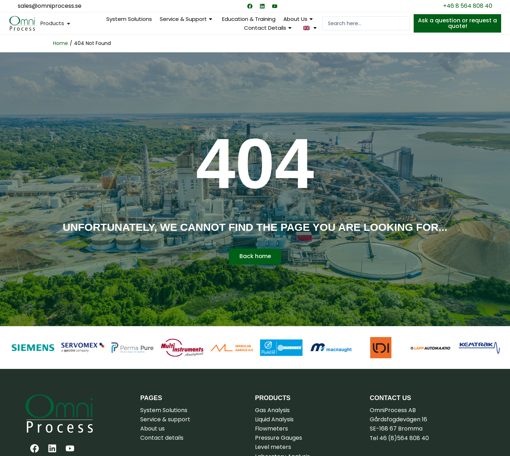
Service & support (187, 19)
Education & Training (249, 19)
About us (299, 19)
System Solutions (129, 19)
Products (273, 397)
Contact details (269, 28)
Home (60, 43)
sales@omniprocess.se (49, 6)
